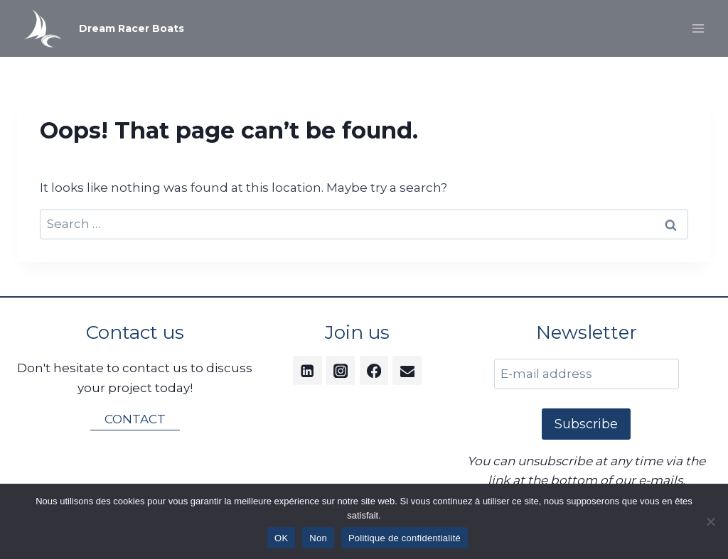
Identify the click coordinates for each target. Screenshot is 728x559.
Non (318, 538)
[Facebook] (374, 370)
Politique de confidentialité (404, 538)
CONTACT (135, 419)
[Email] (407, 370)
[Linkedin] (307, 370)
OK (281, 538)
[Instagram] (340, 370)
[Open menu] (698, 28)
